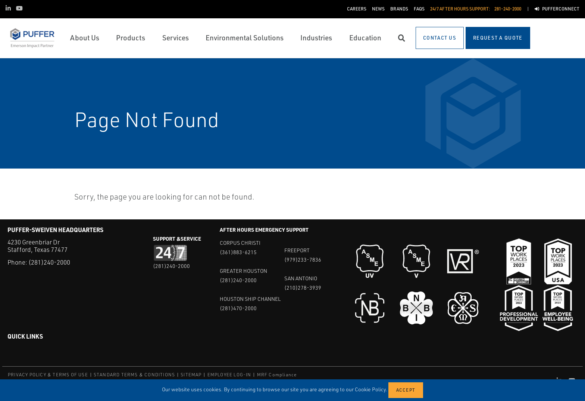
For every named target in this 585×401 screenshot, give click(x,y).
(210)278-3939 (302, 287)
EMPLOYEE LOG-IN (229, 374)
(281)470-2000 (238, 308)
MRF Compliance (277, 374)
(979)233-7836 (302, 259)
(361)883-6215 (238, 252)
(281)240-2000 (49, 262)
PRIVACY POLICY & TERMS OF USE (48, 374)
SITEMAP (191, 374)
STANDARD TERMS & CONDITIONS (134, 374)
